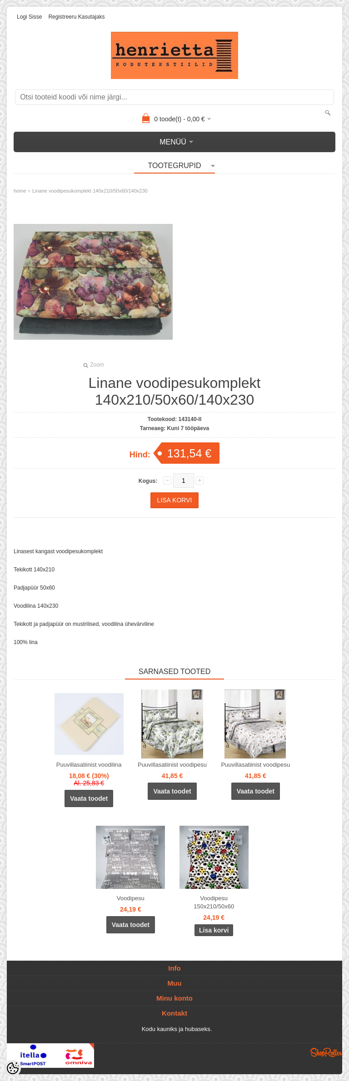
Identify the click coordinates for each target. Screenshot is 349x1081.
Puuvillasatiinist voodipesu (172, 764)
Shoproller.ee (326, 1052)
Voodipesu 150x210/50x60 (214, 902)
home (20, 190)
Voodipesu (131, 898)
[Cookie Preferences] (13, 1068)
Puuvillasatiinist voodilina (89, 764)
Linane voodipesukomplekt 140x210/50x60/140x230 (90, 190)
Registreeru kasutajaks (76, 17)
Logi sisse (29, 17)
